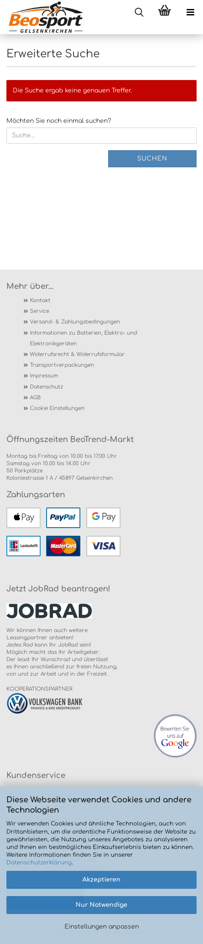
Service (39, 311)
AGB (35, 398)
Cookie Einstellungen (57, 408)
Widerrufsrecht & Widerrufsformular (77, 354)
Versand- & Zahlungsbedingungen (75, 322)
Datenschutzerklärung (39, 863)
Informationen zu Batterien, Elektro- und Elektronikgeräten (83, 338)
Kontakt (40, 300)
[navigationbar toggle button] (190, 13)
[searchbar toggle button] (139, 13)
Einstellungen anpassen (102, 926)
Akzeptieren (101, 879)
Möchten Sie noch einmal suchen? (58, 121)
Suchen (152, 158)
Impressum (44, 376)
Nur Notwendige (101, 905)
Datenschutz (46, 387)
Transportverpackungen (62, 365)
